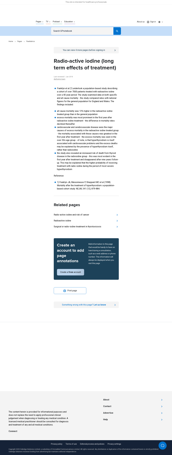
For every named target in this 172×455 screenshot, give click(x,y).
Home (11, 41)
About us (141, 22)
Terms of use (71, 444)
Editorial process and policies (92, 444)
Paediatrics (30, 41)
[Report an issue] (86, 305)
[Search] (117, 31)
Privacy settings (114, 444)
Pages (19, 41)
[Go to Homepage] (18, 21)
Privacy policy (56, 444)
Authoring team (59, 79)
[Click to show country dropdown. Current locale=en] (160, 22)
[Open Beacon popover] (163, 446)
